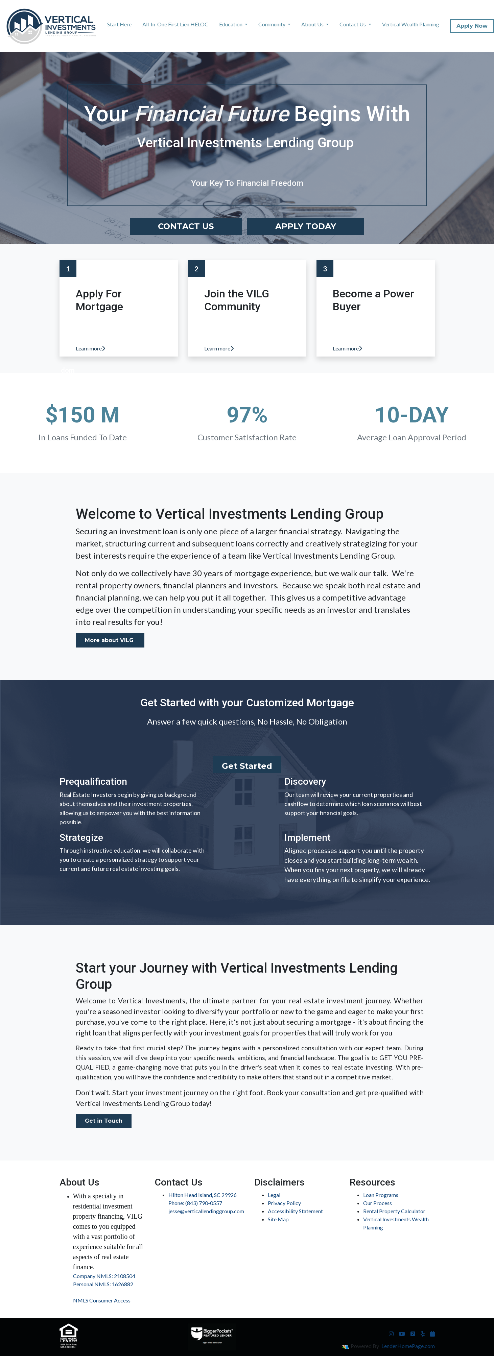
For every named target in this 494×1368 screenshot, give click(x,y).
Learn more (90, 348)
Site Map (278, 1219)
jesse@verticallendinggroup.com (206, 1211)
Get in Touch (103, 1121)
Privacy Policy (284, 1203)
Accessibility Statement (295, 1211)
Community (272, 24)
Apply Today (305, 226)
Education (231, 24)
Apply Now (472, 26)
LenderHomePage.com (408, 1346)
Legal (274, 1195)
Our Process (377, 1203)
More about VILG (110, 640)
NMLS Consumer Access (102, 1300)
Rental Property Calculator (394, 1211)
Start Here (119, 24)
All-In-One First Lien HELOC (175, 24)
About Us (313, 24)
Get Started (247, 766)
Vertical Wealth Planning (410, 24)
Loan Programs (380, 1195)
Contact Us (353, 24)
